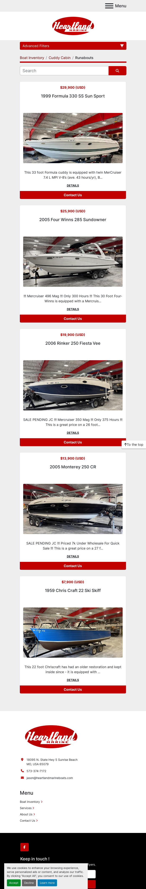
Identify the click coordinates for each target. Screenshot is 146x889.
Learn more (47, 882)
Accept (13, 882)
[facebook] (24, 847)
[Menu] (109, 5)
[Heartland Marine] (51, 736)
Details (73, 185)
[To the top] (134, 444)
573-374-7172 (36, 771)
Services (26, 808)
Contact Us (73, 195)
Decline (29, 882)
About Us (26, 814)
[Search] (64, 70)
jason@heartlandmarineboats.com (50, 778)
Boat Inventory (30, 801)
